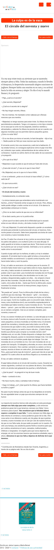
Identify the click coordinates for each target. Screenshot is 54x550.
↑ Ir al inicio (5, 489)
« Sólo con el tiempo (9, 37)
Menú (50, 5)
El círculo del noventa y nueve (27, 26)
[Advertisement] (17, 62)
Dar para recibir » (45, 37)
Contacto (14, 548)
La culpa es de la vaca (27, 20)
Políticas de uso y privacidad (31, 548)
